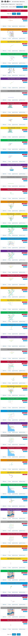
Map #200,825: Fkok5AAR (14, 177)
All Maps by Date (4, 4)
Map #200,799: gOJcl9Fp (14, 497)
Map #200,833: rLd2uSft (14, 78)
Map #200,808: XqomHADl (14, 386)
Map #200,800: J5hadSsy (14, 484)
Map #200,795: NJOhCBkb (14, 546)
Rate (9, 26)
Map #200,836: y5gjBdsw (14, 41)
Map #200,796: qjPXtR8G (14, 534)
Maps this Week (19, 4)
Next (14, 13)
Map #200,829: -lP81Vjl (14, 127)
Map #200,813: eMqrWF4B (14, 324)
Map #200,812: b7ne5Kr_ (14, 337)
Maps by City (22, 1)
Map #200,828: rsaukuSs (14, 140)
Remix (4, 26)
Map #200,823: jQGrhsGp (14, 201)
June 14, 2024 (12, 6)
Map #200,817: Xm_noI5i (14, 275)
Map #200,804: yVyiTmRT (14, 435)
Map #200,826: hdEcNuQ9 (14, 164)
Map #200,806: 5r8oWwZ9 (14, 411)
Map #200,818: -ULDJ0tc (14, 263)
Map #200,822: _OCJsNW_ (14, 214)
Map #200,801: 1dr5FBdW (14, 472)
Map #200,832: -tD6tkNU (14, 91)
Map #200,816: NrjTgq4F (14, 287)
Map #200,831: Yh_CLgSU (14, 103)
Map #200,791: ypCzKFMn (14, 595)
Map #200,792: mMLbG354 (14, 583)
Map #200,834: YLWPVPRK (14, 66)
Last (19, 13)
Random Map (19, 6)
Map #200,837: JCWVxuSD (14, 29)
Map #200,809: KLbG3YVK (14, 374)
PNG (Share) (22, 26)
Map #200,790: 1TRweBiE (14, 607)
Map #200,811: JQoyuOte (14, 349)
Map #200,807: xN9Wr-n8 (14, 398)
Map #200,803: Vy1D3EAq (14, 447)
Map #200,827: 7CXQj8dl (14, 152)
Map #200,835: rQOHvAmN (14, 54)
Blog (25, 6)
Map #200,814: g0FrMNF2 (14, 312)
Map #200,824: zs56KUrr (14, 189)
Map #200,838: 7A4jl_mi (14, 17)
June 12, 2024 (4, 6)
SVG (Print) (15, 26)
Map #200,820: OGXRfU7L (14, 238)
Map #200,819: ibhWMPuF (14, 250)
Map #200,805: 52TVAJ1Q (14, 423)
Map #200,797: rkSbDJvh (14, 521)
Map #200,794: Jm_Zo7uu (14, 558)
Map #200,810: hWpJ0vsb (14, 361)
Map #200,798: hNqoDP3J (14, 509)
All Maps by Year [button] (11, 4)
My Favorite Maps (15, 1)
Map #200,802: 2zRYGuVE (14, 460)
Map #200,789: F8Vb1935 (14, 620)
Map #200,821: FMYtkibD (14, 226)
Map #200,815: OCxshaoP (14, 300)
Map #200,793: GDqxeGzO (14, 570)
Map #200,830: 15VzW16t (14, 115)
